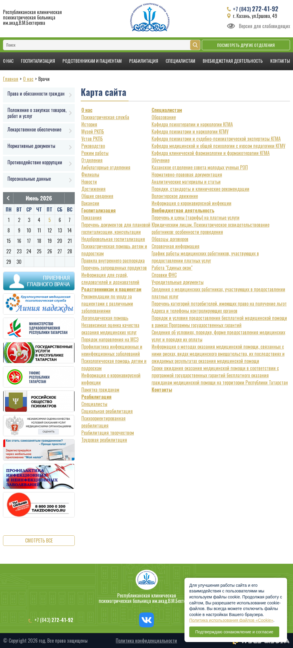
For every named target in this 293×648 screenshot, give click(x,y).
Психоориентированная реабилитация (103, 422)
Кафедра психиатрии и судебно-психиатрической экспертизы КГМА (216, 138)
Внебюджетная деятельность (233, 60)
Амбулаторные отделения (105, 167)
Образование (164, 117)
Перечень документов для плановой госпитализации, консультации (115, 228)
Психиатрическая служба (105, 117)
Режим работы (95, 153)
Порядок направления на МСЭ (109, 339)
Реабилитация (143, 60)
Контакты (280, 60)
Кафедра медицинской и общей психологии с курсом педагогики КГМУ (218, 145)
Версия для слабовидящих (264, 26)
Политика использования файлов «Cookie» (231, 620)
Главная (10, 78)
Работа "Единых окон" (172, 267)
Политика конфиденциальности (146, 640)
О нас (8, 60)
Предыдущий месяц (8, 198)
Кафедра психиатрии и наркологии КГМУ (190, 131)
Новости (89, 181)
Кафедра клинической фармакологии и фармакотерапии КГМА (211, 153)
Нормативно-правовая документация (187, 174)
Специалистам (180, 60)
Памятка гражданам (100, 389)
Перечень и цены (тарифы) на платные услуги (195, 217)
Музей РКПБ (92, 131)
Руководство (93, 145)
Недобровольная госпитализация (113, 239)
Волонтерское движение (175, 196)
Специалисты (94, 404)
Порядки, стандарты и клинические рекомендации (200, 188)
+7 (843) (255, 9)
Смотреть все (39, 540)
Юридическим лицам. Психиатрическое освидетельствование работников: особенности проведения (210, 228)
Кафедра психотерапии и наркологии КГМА (192, 124)
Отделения (92, 160)
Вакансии (90, 203)
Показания (91, 217)
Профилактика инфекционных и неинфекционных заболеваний (111, 350)
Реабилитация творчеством (107, 432)
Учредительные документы (178, 282)
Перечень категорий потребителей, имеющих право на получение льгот (219, 303)
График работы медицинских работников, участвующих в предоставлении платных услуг (205, 257)
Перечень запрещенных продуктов (114, 267)
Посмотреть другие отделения (246, 45)
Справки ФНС (164, 274)
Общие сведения (97, 196)
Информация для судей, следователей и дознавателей (110, 278)
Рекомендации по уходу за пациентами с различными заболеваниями (107, 303)
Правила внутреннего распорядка (113, 260)
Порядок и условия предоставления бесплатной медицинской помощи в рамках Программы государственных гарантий (219, 321)
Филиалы (90, 174)
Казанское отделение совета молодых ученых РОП (200, 167)
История (89, 124)
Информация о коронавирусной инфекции (191, 203)
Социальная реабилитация (107, 411)
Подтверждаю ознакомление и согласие (234, 631)
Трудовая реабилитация (104, 439)
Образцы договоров (170, 239)
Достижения (93, 188)
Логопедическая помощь (104, 317)
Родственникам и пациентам (92, 60)
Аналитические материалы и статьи (186, 181)
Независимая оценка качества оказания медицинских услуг (110, 328)
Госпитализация (38, 60)
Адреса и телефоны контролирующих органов (194, 310)
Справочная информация (175, 246)
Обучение (161, 160)
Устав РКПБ (92, 138)
